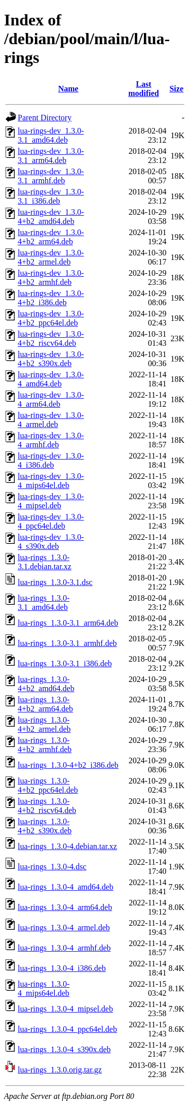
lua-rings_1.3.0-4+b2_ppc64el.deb (48, 785)
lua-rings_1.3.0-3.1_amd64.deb (43, 602)
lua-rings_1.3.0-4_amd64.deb (65, 887)
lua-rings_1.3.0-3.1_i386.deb (65, 663)
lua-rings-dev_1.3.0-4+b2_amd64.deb (51, 216)
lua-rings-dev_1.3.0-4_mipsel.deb (51, 501)
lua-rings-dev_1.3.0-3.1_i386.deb (51, 196)
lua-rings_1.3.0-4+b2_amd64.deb (46, 684)
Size (176, 88)
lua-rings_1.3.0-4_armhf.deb (64, 948)
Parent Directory (44, 117)
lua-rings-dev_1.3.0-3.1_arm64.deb (51, 156)
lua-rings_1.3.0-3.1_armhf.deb (67, 643)
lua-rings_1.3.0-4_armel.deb (64, 927)
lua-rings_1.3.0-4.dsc (52, 866)
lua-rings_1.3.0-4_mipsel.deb (65, 1008)
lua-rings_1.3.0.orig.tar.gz (60, 1069)
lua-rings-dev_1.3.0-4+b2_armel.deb (51, 257)
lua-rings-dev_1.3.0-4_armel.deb (51, 420)
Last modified (143, 89)
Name (68, 88)
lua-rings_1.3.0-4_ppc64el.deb (67, 1029)
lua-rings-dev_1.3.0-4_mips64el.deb (51, 481)
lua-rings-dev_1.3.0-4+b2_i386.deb (51, 298)
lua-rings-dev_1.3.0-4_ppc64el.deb (51, 521)
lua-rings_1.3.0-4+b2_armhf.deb (44, 745)
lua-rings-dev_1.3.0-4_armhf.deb (51, 440)
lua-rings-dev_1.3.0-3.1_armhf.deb (51, 176)
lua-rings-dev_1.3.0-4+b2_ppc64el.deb (51, 318)
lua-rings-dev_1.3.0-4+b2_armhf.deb (51, 277)
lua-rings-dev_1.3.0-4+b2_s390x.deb (51, 359)
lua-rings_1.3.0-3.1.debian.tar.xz (44, 562)
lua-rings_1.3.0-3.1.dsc (55, 582)
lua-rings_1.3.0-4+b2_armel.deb (44, 724)
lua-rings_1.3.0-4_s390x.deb (64, 1049)
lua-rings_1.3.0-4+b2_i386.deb (68, 765)
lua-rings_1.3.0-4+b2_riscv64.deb (47, 806)
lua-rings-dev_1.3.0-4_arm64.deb (51, 399)
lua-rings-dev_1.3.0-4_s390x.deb (51, 541)
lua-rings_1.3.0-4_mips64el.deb (43, 988)
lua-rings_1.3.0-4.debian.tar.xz (67, 846)
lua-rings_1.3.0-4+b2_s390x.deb (44, 826)
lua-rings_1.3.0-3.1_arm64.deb (68, 623)
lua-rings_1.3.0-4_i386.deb (62, 968)
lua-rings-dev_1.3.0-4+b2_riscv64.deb (51, 338)
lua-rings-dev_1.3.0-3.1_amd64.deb (51, 135)
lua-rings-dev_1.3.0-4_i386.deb (51, 460)
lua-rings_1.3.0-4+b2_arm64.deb (45, 704)
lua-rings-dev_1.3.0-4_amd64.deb (51, 379)
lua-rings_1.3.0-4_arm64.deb (65, 907)
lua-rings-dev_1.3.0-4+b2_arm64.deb (51, 237)
